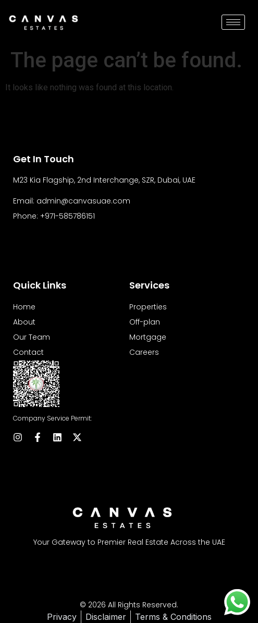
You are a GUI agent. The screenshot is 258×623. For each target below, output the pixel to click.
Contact (28, 352)
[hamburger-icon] (233, 22)
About (24, 322)
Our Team (31, 337)
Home (24, 307)
